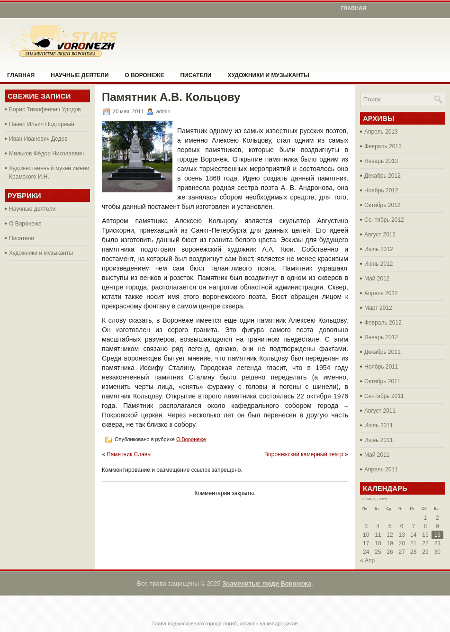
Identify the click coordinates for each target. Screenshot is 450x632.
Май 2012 (377, 278)
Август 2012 (380, 234)
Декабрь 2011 (382, 352)
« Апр (367, 560)
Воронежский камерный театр (303, 454)
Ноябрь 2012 (381, 190)
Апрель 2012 (381, 293)
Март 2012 (378, 308)
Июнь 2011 (378, 440)
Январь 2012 (381, 337)
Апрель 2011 (381, 469)
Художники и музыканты (268, 75)
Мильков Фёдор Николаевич (46, 153)
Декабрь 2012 (382, 175)
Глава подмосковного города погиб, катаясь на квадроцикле (224, 623)
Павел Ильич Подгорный (41, 124)
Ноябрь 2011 (381, 366)
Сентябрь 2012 (384, 220)
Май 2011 (377, 454)
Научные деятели (79, 75)
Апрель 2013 (381, 131)
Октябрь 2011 (382, 381)
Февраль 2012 (383, 322)
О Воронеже (144, 75)
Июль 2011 (378, 425)
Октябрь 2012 (382, 205)
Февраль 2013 (383, 146)
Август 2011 (380, 410)
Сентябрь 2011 (384, 396)
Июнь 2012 (378, 264)
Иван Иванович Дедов (38, 138)
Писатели (195, 75)
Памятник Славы (129, 454)
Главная (353, 8)
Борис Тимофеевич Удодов (45, 109)
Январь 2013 (381, 161)
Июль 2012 (378, 249)
